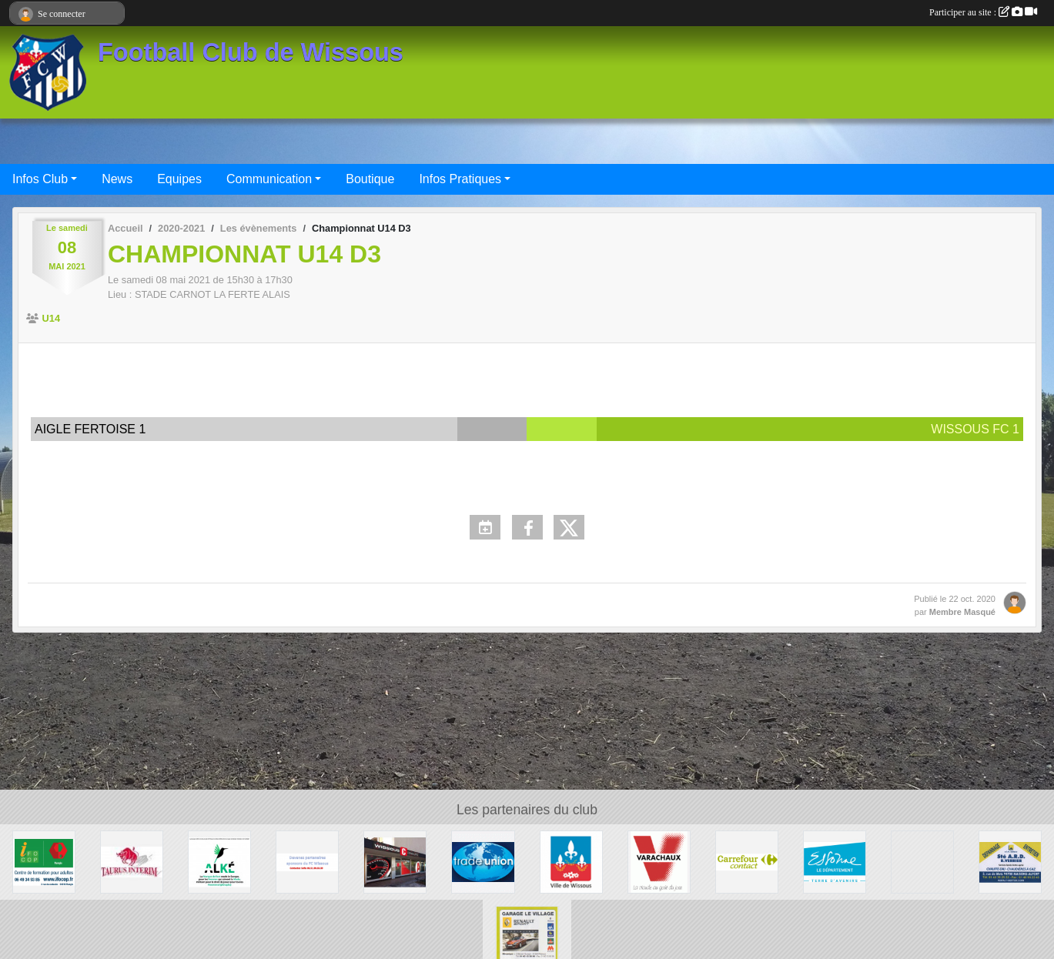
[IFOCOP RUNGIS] (43, 860)
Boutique (370, 178)
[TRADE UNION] (482, 860)
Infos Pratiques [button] (460, 178)
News (117, 178)
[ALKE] (219, 860)
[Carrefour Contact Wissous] (746, 860)
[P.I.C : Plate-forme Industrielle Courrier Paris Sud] (922, 860)
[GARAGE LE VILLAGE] (526, 936)
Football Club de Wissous (250, 52)
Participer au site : (983, 12)
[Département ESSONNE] (834, 860)
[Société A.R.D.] (1010, 860)
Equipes (179, 178)
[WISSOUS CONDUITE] (395, 860)
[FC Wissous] (307, 860)
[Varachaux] (659, 860)
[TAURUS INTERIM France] (131, 860)
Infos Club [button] (40, 178)
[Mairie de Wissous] (571, 860)
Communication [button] (269, 178)
